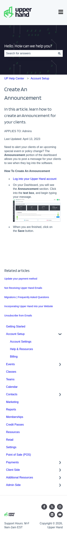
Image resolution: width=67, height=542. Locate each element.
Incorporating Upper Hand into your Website (28, 306)
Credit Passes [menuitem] (15, 424)
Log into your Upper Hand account (34, 178)
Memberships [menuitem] (14, 416)
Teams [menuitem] (10, 379)
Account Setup (40, 78)
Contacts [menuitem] (11, 394)
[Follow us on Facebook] (44, 507)
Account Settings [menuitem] (20, 341)
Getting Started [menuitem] (15, 326)
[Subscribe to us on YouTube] (60, 514)
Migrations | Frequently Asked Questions (26, 297)
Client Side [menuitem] (13, 469)
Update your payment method (20, 278)
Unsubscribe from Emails (18, 315)
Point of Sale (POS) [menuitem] (18, 454)
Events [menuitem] (10, 364)
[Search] (59, 53)
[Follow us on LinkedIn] (52, 514)
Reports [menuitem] (11, 409)
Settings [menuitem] (11, 447)
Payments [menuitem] (12, 462)
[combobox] (30, 53)
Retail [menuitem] (9, 439)
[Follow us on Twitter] (52, 507)
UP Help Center (14, 78)
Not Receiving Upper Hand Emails (23, 287)
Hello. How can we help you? (28, 45)
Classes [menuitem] (11, 371)
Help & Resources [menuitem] (21, 349)
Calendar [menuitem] (12, 386)
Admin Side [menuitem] (13, 484)
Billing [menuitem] (14, 356)
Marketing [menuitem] (12, 401)
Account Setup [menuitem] (15, 333)
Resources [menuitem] (13, 432)
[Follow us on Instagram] (60, 507)
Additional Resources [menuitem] (19, 477)
